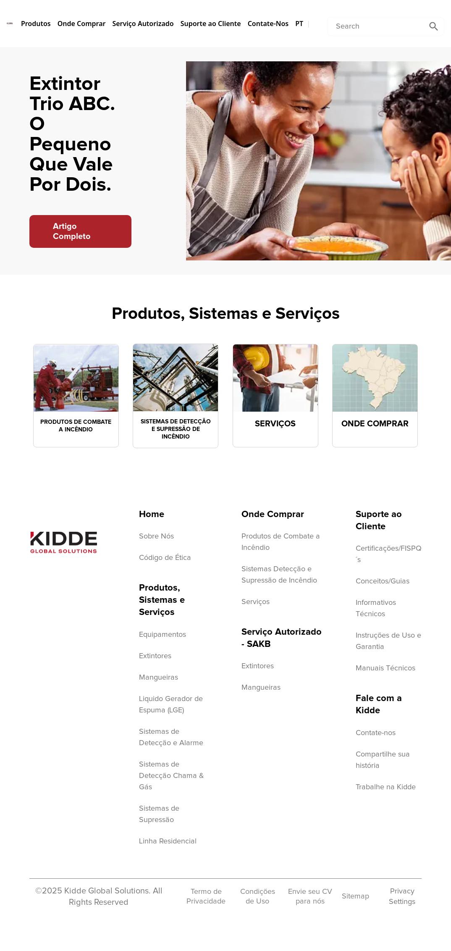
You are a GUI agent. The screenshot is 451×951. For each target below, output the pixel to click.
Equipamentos (162, 634)
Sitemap (355, 896)
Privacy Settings (402, 896)
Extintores (155, 656)
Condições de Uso (257, 896)
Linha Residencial (168, 841)
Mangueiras (158, 677)
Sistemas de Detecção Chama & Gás (171, 776)
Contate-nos (376, 733)
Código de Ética (165, 558)
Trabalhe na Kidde (386, 787)
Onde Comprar (82, 23)
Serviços (255, 602)
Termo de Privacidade (205, 896)
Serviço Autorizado (142, 23)
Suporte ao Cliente (211, 23)
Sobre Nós (156, 536)
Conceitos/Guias (382, 581)
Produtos (36, 23)
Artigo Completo (72, 231)
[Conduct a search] (376, 26)
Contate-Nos (268, 23)
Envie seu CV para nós (310, 896)
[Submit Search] (434, 26)
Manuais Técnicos (385, 668)
